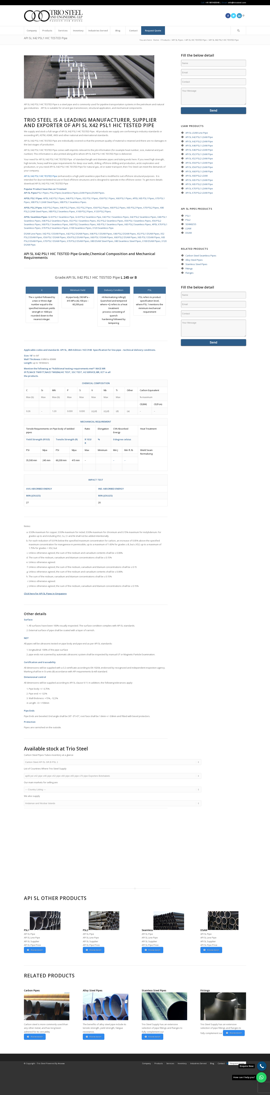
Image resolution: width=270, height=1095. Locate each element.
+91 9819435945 (212, 2)
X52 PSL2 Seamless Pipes (109, 220)
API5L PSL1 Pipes (33, 198)
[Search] (238, 30)
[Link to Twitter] (233, 15)
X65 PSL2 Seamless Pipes (137, 224)
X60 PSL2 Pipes (118, 207)
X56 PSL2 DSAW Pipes (77, 237)
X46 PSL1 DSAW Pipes (100, 233)
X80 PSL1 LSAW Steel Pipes (45, 202)
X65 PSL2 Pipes (134, 207)
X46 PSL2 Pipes (67, 207)
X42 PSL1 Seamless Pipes (115, 216)
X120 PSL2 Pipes (102, 211)
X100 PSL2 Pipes (84, 211)
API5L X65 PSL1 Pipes (143, 198)
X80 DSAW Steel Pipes (101, 241)
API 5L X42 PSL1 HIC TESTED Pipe (45, 38)
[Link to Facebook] (228, 15)
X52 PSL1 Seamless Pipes (82, 220)
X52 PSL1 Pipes (90, 198)
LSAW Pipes (85, 192)
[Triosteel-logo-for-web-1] (53, 15)
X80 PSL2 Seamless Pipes (62, 211)
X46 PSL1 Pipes (73, 198)
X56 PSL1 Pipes (107, 198)
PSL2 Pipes (55, 192)
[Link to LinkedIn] (239, 15)
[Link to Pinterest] (243, 15)
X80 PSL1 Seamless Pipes (72, 202)
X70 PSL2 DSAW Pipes (77, 241)
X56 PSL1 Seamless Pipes (137, 220)
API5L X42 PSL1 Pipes (54, 198)
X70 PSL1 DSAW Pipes (54, 241)
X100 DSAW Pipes (151, 241)
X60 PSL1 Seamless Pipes (54, 224)
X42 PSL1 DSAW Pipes (53, 233)
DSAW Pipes (98, 192)
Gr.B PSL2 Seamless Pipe (88, 216)
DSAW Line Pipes (32, 233)
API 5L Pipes (30, 192)
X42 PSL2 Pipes (51, 207)
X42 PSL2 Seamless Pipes (142, 216)
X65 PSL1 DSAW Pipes (148, 237)
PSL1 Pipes (43, 192)
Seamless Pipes (70, 192)
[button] (261, 1077)
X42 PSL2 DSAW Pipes (77, 233)
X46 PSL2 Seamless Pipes (54, 220)
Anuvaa (61, 1093)
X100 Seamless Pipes (80, 228)
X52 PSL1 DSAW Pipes (148, 233)
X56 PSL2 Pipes (101, 207)
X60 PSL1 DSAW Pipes (101, 237)
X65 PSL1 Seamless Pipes (109, 224)
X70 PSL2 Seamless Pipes (54, 228)
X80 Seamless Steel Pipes (127, 241)
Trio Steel (38, 120)
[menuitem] (31, 30)
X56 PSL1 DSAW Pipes (54, 237)
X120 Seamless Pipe (102, 228)
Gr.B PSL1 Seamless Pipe (61, 216)
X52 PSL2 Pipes (84, 207)
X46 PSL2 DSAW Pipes (124, 233)
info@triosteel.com (236, 2)
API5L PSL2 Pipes (33, 207)
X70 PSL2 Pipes (151, 207)
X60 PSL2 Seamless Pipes (82, 224)
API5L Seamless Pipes (35, 216)
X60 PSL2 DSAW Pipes (125, 237)
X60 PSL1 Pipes (123, 198)
